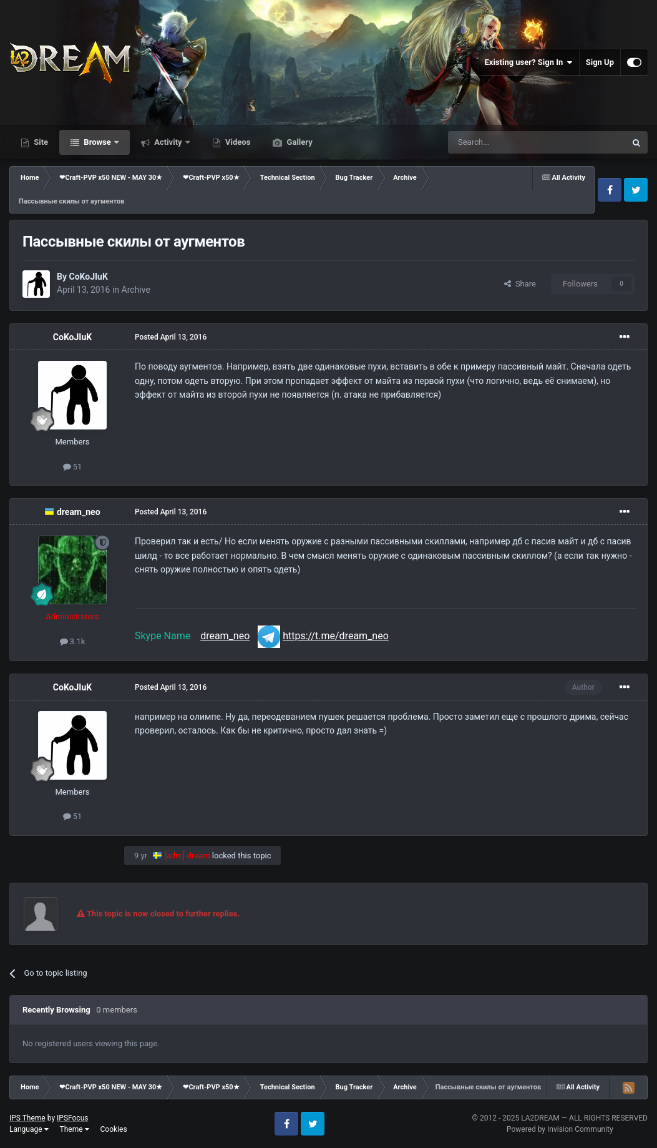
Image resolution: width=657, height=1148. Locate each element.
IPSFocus (72, 1118)
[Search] (507, 142)
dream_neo (78, 512)
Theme (74, 1129)
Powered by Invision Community (560, 1129)
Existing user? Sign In (529, 62)
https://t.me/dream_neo (336, 636)
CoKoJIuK (88, 277)
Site (40, 142)
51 (72, 466)
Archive (136, 290)
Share (520, 283)
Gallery (298, 142)
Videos (237, 142)
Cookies (113, 1129)
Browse (97, 142)
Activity (168, 142)
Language (29, 1129)
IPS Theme (27, 1118)
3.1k (72, 641)
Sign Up (600, 62)
